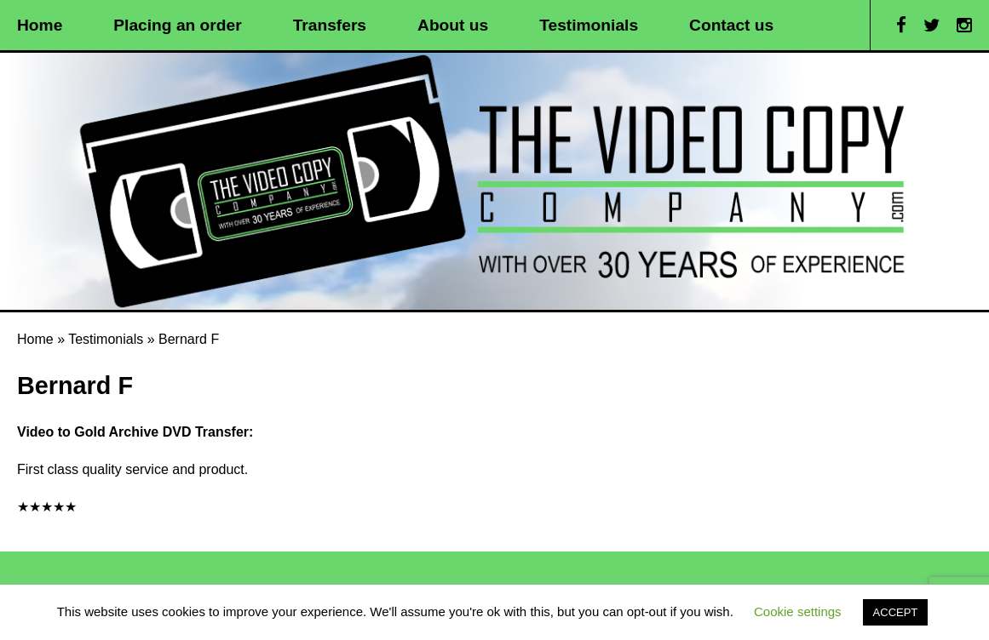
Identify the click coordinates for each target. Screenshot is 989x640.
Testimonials (588, 25)
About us (452, 25)
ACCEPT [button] (895, 612)
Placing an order (177, 25)
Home (39, 25)
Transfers (329, 25)
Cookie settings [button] (798, 611)
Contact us (731, 25)
